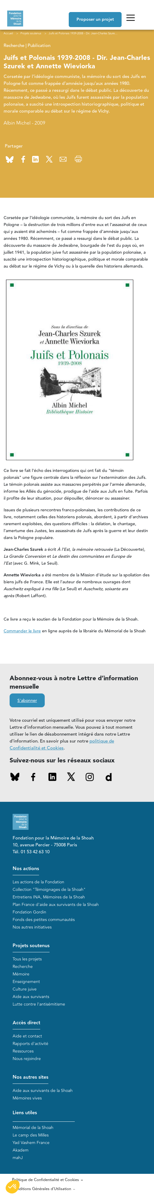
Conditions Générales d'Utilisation (41, 1189)
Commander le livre (22, 631)
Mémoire (21, 974)
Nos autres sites (30, 1077)
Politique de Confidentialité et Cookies (45, 1180)
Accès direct (26, 1023)
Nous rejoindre (27, 1059)
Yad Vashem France (31, 1143)
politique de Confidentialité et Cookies (62, 745)
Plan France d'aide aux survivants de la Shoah (56, 904)
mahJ (18, 1158)
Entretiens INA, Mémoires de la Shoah (49, 897)
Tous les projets (27, 959)
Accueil (8, 33)
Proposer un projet (95, 19)
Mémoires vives (27, 1098)
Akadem (21, 1150)
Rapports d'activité (30, 1043)
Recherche (23, 966)
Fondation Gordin (29, 912)
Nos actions (26, 869)
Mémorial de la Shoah (33, 1127)
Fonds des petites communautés (44, 919)
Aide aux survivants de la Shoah (43, 1090)
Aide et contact (27, 1036)
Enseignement (26, 981)
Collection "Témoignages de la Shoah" (49, 889)
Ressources (23, 1051)
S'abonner (27, 700)
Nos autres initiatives (32, 927)
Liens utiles (25, 1113)
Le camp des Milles (31, 1135)
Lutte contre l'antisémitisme (39, 1004)
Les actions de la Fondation (38, 882)
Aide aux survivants (31, 997)
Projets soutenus (31, 946)
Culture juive (25, 989)
